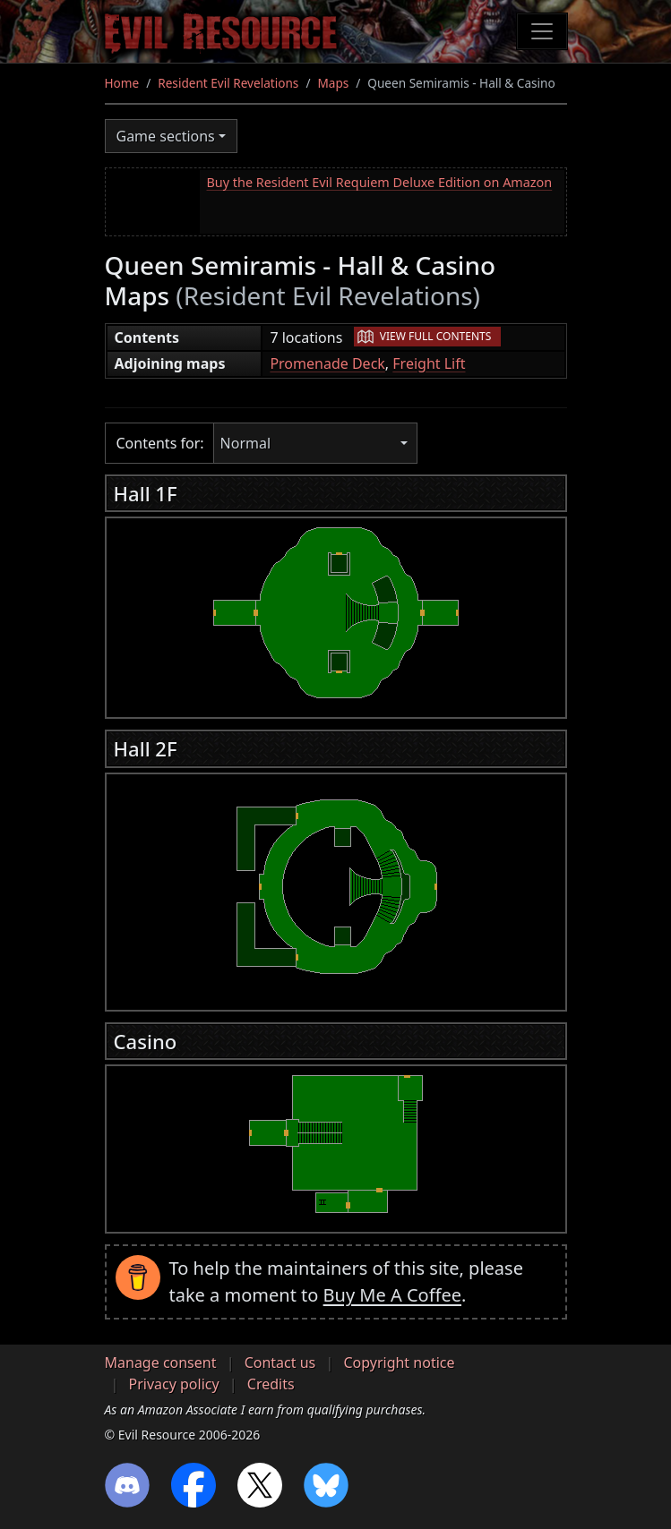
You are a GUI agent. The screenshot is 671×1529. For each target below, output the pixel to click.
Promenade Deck (327, 363)
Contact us (280, 1362)
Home (122, 82)
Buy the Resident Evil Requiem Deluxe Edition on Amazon (380, 182)
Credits (271, 1384)
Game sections (165, 136)
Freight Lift (428, 363)
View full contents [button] (435, 336)
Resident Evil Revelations (228, 82)
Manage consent (161, 1362)
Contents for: (160, 443)
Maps (332, 82)
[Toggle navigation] (542, 31)
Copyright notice (398, 1362)
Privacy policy (174, 1384)
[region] (336, 612)
